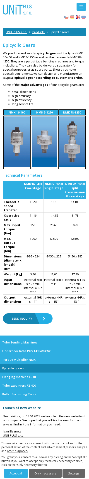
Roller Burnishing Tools (19, 394)
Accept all (16, 473)
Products (38, 32)
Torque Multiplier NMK (19, 360)
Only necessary (45, 473)
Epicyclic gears (13, 368)
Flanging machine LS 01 (19, 377)
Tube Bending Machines (19, 342)
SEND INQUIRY (22, 318)
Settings (73, 473)
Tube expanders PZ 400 (19, 385)
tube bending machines (52, 61)
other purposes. (17, 451)
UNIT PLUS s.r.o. (16, 32)
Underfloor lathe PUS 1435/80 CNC (26, 351)
